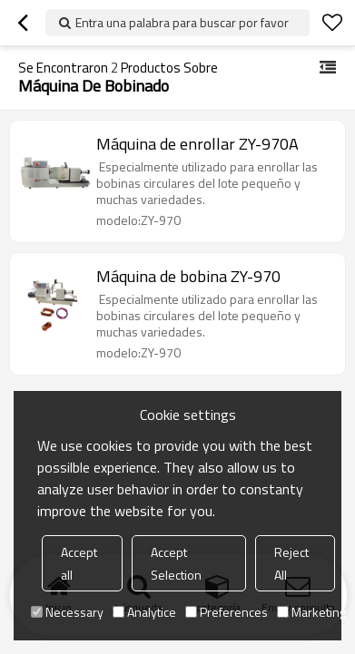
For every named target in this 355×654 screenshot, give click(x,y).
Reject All (291, 563)
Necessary (67, 611)
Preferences (226, 611)
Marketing (311, 611)
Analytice (144, 611)
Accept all (79, 563)
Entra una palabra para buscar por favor (182, 22)
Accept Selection (176, 563)
